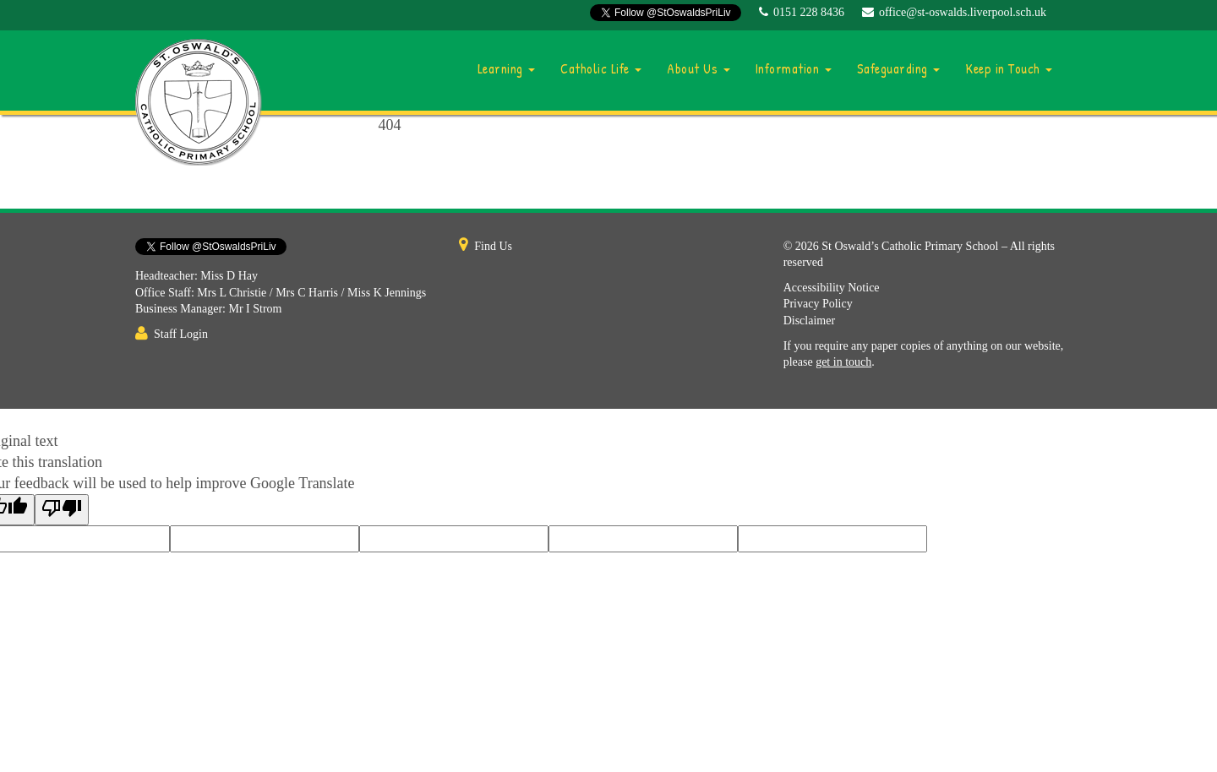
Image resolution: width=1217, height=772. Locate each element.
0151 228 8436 (808, 12)
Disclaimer (809, 320)
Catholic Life (600, 68)
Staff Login (181, 334)
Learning (507, 68)
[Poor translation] (62, 509)
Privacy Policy (818, 303)
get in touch (843, 362)
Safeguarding (899, 68)
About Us (698, 68)
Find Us (493, 246)
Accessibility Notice (831, 287)
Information (794, 68)
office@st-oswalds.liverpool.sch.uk (962, 12)
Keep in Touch (1008, 68)
